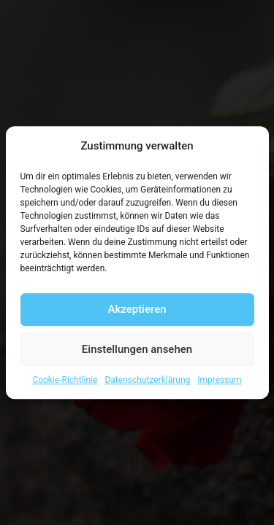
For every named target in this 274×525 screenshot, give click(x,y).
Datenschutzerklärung (147, 380)
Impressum (219, 380)
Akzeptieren (136, 309)
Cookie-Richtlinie (64, 380)
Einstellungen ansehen (137, 349)
